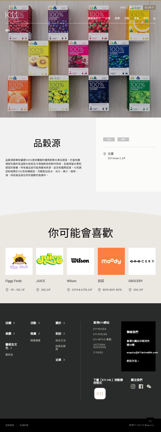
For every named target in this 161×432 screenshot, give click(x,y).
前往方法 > (133, 361)
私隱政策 (24, 425)
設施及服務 (60, 348)
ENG (123, 7)
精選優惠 (35, 340)
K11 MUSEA (99, 329)
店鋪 (107, 18)
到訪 (146, 18)
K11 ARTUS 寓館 (102, 339)
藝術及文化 (94, 18)
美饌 (117, 18)
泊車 (58, 360)
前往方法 (60, 340)
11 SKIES (98, 352)
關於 (58, 323)
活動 (126, 18)
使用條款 (9, 425)
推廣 (136, 18)
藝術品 (9, 354)
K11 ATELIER (100, 334)
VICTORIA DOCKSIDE (99, 346)
